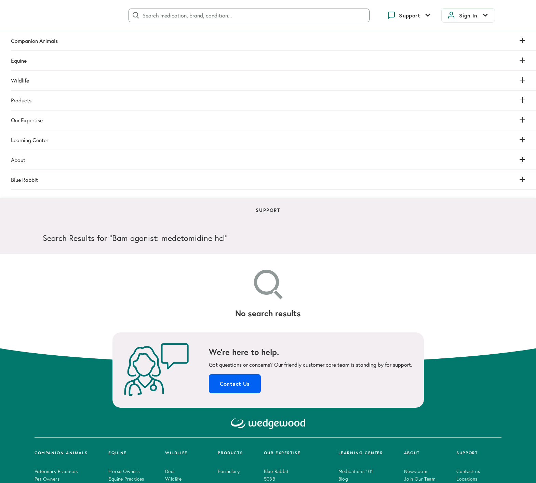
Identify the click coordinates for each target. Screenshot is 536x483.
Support (409, 15)
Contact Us (235, 211)
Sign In (468, 15)
